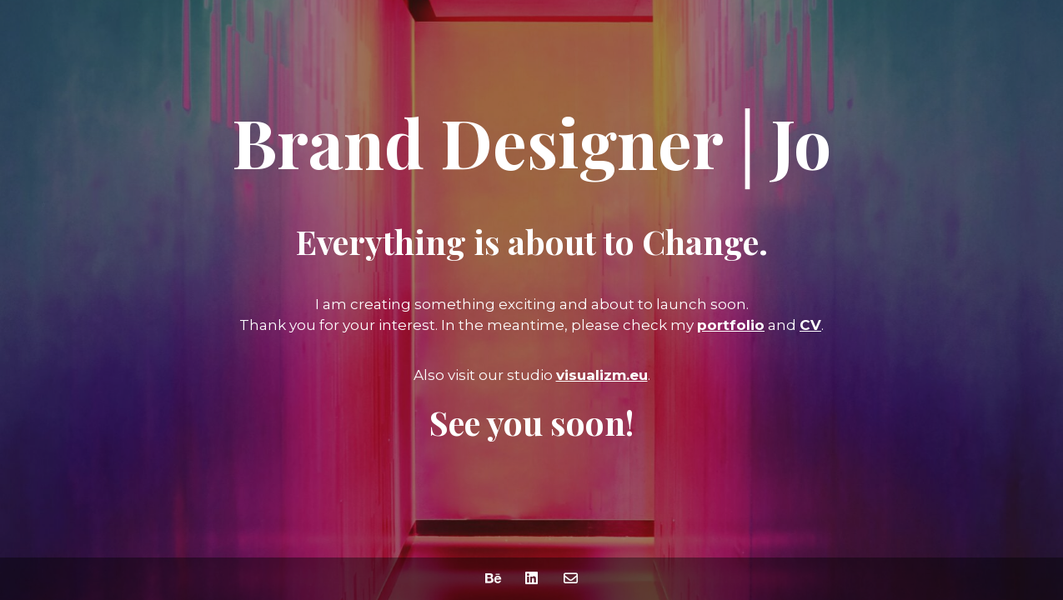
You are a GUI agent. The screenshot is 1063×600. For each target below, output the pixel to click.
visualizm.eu (602, 375)
